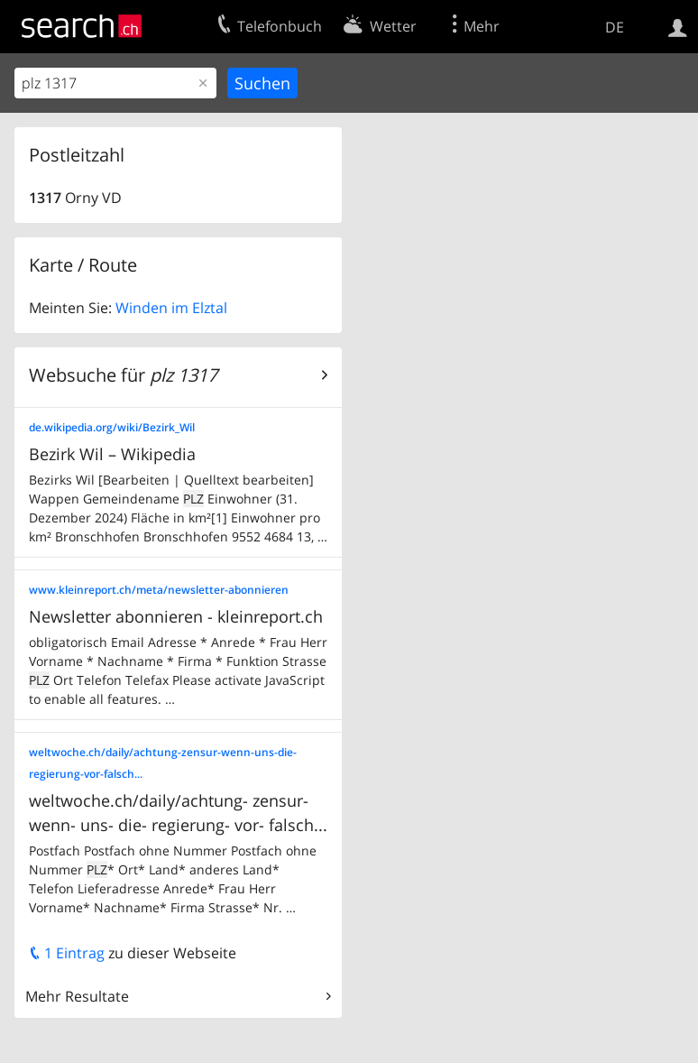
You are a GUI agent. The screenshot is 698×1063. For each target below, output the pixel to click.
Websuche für (123, 375)
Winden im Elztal (171, 308)
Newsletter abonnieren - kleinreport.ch (176, 616)
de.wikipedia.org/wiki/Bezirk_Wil (112, 427)
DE (614, 27)
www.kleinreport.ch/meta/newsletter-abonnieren (159, 589)
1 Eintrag (67, 953)
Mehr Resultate (77, 996)
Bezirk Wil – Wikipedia (112, 454)
